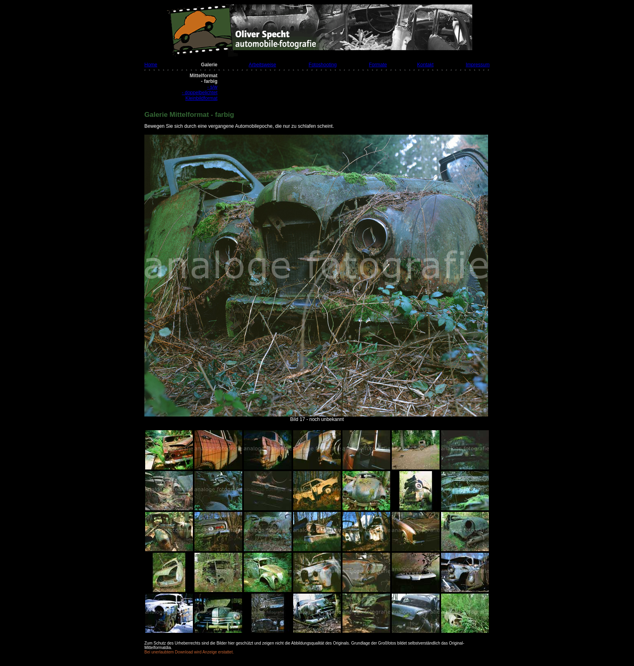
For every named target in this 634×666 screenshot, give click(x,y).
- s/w (212, 87)
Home (150, 65)
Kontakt (425, 65)
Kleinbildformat (201, 98)
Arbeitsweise (262, 65)
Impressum (478, 65)
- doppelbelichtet (200, 92)
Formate (378, 65)
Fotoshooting (322, 65)
